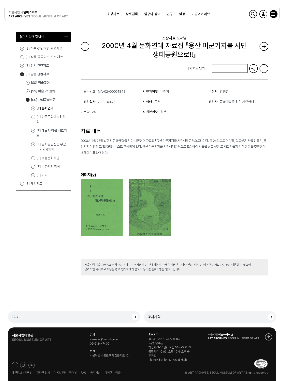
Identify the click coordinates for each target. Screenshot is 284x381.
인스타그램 (23, 365)
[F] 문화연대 (44, 109)
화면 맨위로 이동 (268, 336)
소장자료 (112, 15)
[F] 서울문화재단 (47, 158)
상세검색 (131, 15)
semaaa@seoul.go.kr (104, 339)
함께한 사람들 (113, 372)
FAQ (15, 317)
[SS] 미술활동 (27, 83)
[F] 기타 (42, 175)
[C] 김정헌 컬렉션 (44, 37)
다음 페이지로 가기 (264, 46)
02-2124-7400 (99, 343)
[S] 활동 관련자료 (22, 75)
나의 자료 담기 (229, 69)
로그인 (260, 15)
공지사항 (154, 317)
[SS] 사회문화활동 (27, 100)
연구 (169, 15)
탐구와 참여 (152, 15)
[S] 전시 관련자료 (22, 66)
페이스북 (15, 365)
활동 (182, 15)
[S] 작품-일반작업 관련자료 (22, 49)
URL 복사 (253, 68)
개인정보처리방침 (22, 372)
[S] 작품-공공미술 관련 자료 (22, 57)
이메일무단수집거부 (65, 372)
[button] (270, 15)
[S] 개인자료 (22, 184)
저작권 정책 (43, 372)
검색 (249, 15)
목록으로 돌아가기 (97, 68)
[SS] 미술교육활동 (27, 92)
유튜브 (32, 365)
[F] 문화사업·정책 (48, 167)
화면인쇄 (264, 68)
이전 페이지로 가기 (85, 46)
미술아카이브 (200, 15)
